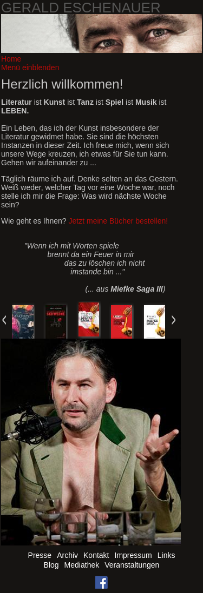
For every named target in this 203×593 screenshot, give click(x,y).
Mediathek (82, 565)
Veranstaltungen (131, 565)
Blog (51, 565)
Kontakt (96, 555)
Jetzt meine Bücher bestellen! (118, 221)
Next (173, 319)
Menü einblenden (30, 67)
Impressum (133, 555)
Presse (40, 555)
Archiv (67, 555)
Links (166, 555)
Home (11, 59)
